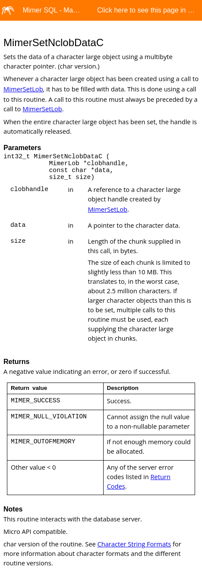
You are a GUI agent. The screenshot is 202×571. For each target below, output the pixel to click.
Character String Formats (134, 544)
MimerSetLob (23, 89)
